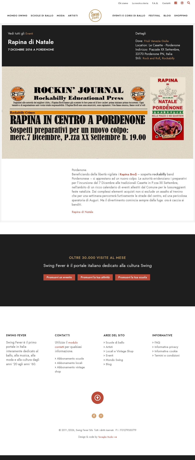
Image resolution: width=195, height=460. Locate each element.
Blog (167, 16)
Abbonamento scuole (70, 362)
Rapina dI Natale (83, 216)
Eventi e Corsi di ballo (129, 16)
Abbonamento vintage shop (70, 373)
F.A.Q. (155, 3)
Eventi (29, 37)
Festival (154, 16)
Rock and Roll (152, 62)
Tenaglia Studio (107, 441)
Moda (61, 16)
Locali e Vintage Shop (120, 355)
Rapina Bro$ (128, 178)
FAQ (156, 346)
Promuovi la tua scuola (132, 281)
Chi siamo (123, 3)
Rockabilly (169, 62)
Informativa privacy (166, 351)
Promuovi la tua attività (95, 281)
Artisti (73, 16)
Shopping (181, 16)
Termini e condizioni (167, 359)
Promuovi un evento (59, 281)
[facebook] (94, 420)
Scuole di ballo (42, 16)
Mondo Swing (17, 16)
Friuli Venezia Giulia (158, 45)
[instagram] (101, 420)
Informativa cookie (165, 355)
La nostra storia (140, 3)
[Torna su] (97, 402)
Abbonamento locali (69, 367)
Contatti (166, 3)
